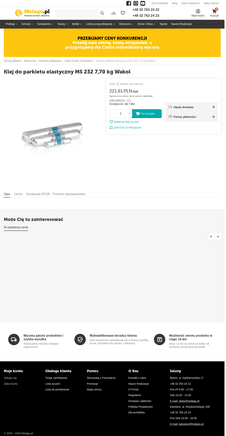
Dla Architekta (160, 3)
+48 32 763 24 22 (145, 10)
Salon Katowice (190, 3)
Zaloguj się (10, 377)
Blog (174, 3)
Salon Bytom (211, 3)
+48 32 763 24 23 (145, 15)
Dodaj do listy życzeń (124, 122)
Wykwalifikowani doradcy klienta (113, 335)
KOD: (112, 84)
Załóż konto (11, 383)
